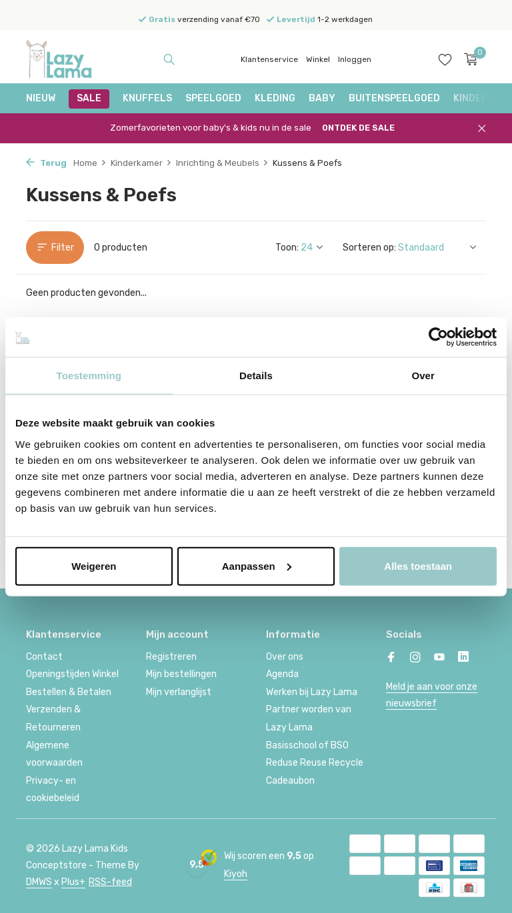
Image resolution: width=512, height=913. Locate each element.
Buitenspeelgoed (394, 98)
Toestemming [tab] (89, 375)
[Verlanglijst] (445, 59)
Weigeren (93, 565)
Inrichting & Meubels (222, 163)
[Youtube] (439, 658)
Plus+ (73, 882)
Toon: (287, 247)
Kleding (275, 98)
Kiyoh (235, 874)
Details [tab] (256, 375)
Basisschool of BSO (307, 745)
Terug (46, 163)
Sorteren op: (369, 247)
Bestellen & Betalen (68, 692)
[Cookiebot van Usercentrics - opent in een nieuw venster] (438, 337)
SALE (89, 98)
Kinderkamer (141, 163)
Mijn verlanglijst (178, 692)
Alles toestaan (418, 565)
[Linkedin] (463, 658)
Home (90, 163)
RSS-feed (110, 882)
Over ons (284, 656)
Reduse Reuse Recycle (314, 762)
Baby (322, 98)
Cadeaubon (290, 780)
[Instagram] (415, 658)
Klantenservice (269, 59)
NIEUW (40, 98)
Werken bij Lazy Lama (311, 692)
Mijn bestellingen (181, 674)
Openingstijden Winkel (72, 674)
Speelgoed (213, 98)
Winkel (318, 59)
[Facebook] (391, 658)
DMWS (39, 882)
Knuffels (147, 98)
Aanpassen (256, 565)
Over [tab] (423, 375)
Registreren (171, 656)
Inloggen (354, 59)
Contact (44, 656)
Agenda (282, 674)
